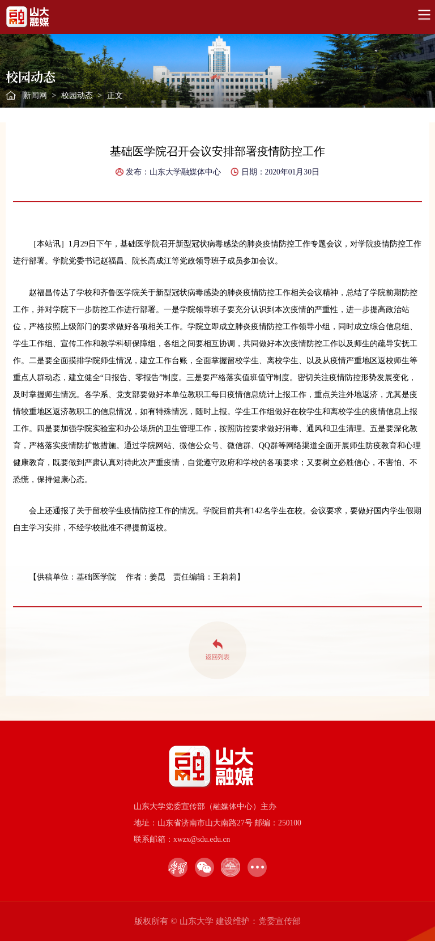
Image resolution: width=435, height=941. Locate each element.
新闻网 (35, 95)
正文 (115, 95)
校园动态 (77, 95)
